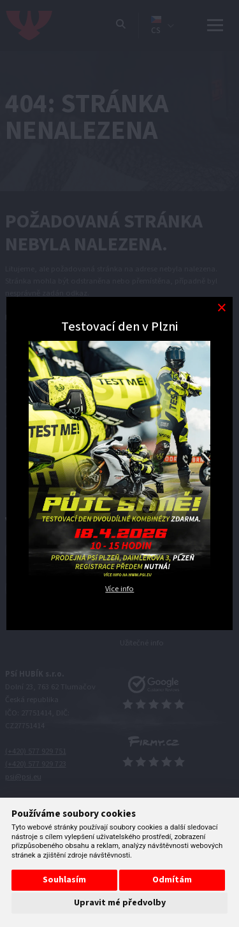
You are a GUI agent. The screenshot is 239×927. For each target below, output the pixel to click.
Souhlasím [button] (64, 879)
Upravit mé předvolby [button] (120, 902)
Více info (119, 588)
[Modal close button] (221, 308)
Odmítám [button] (172, 879)
